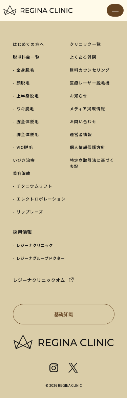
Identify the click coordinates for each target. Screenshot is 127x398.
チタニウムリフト (34, 186)
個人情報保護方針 (88, 147)
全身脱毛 (26, 70)
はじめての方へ (28, 44)
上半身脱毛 (28, 95)
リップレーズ (30, 211)
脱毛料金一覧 (26, 57)
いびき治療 (24, 160)
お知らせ (79, 95)
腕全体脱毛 (28, 121)
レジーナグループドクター (40, 258)
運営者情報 (81, 134)
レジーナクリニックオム (39, 280)
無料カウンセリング (90, 70)
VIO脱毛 (25, 147)
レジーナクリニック (34, 245)
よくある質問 (83, 57)
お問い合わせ (83, 121)
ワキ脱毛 (26, 108)
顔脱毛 (23, 83)
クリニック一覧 (85, 44)
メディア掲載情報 (87, 108)
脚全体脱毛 (28, 134)
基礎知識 (80, 314)
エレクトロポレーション (41, 199)
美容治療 (22, 173)
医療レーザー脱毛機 (90, 83)
